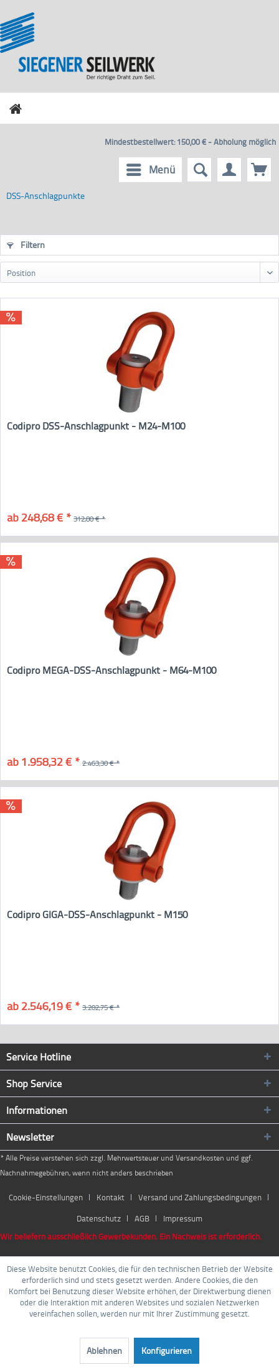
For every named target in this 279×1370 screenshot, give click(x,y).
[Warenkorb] (259, 169)
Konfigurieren (166, 1350)
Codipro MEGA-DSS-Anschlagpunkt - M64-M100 (111, 670)
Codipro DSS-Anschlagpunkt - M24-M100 (96, 426)
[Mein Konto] (229, 169)
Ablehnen (104, 1350)
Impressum (182, 1218)
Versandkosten (200, 1157)
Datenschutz (99, 1218)
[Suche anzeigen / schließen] (199, 169)
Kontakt (111, 1197)
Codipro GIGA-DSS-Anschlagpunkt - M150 (97, 914)
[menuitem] (150, 169)
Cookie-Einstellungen (46, 1197)
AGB (142, 1218)
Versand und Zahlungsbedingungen (200, 1197)
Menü (151, 168)
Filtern (26, 245)
